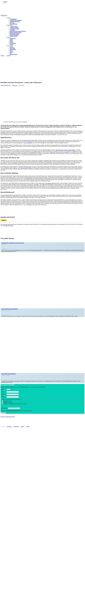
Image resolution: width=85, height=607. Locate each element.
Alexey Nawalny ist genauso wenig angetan (65, 149)
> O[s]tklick (12, 30)
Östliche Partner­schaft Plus (15, 32)
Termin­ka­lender (13, 19)
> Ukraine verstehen (14, 27)
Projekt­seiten (10, 25)
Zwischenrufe (13, 43)
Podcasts (11, 42)
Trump (10, 416)
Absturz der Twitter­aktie (26, 167)
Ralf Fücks (3, 244)
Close (2, 55)
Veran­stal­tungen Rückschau (16, 20)
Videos (11, 41)
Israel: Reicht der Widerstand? (8, 373)
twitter (13, 416)
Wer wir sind (10, 45)
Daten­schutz (16, 426)
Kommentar (15, 85)
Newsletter (12, 22)
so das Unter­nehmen (27, 142)
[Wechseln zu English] (5, 2)
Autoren (11, 51)
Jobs (11, 53)
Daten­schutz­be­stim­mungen (12, 410)
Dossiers (11, 44)
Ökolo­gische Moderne (14, 33)
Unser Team (12, 48)
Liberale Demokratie (14, 34)
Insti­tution (3, 396)
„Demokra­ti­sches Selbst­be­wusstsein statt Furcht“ (12, 242)
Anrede (3, 389)
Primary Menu (4, 15)
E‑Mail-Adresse (4, 408)
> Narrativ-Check (13, 26)
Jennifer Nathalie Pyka (5, 85)
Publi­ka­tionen (13, 38)
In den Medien (4, 243)
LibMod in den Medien (15, 21)
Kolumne (3, 309)
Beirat (11, 50)
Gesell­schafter (13, 49)
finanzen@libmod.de (8, 225)
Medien (8, 37)
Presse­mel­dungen (13, 24)
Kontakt (8, 55)
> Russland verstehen (14, 28)
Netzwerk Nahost (13, 36)
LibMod (11, 47)
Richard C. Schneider (6, 310)
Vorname (3, 391)
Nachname (3, 394)
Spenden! (5, 1)
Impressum (9, 426)
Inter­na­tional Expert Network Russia (18, 31)
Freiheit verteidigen (5, 416)
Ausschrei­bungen (13, 54)
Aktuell (8, 17)
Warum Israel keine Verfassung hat (9, 308)
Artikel (11, 39)
